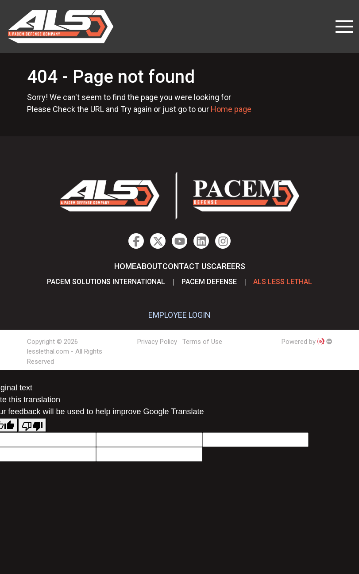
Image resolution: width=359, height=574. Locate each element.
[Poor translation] (32, 425)
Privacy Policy (157, 342)
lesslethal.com (67, 26)
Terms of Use (202, 342)
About (149, 266)
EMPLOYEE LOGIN (179, 315)
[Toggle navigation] (344, 27)
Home (125, 266)
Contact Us (186, 266)
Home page (231, 109)
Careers (228, 266)
